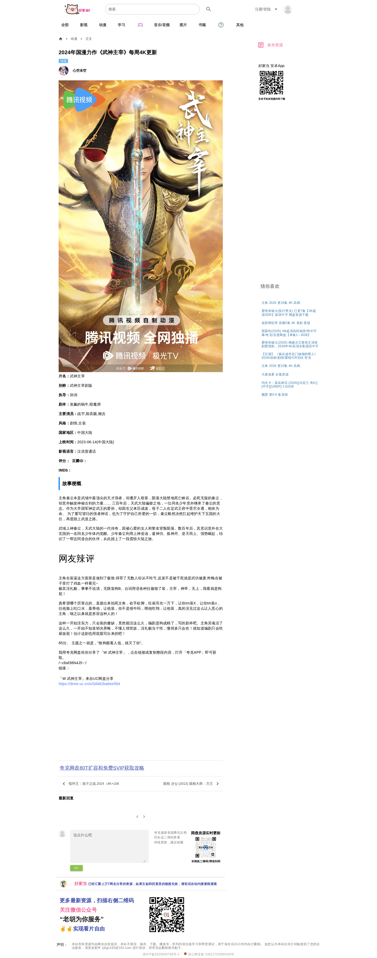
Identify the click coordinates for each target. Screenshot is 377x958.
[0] (137, 816)
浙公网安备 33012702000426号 (209, 954)
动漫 (74, 39)
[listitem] (290, 302)
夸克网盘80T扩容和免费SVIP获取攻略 (102, 768)
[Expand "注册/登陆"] (267, 9)
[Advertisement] (141, 724)
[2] (144, 816)
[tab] (65, 25)
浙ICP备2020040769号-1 (161, 954)
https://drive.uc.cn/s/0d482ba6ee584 (89, 684)
